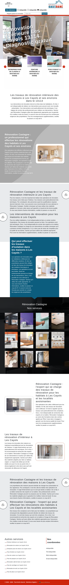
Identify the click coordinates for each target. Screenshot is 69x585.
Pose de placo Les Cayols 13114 (16, 571)
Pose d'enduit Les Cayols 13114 (15, 552)
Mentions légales (31, 582)
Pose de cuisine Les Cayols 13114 (16, 555)
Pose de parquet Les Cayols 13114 (16, 558)
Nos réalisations (10, 10)
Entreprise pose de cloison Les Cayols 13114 (19, 548)
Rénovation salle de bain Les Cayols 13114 (18, 562)
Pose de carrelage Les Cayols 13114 (17, 565)
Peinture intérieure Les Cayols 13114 (17, 542)
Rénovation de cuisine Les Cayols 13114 (18, 545)
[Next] (64, 66)
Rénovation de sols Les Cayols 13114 (17, 568)
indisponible (21, 10)
